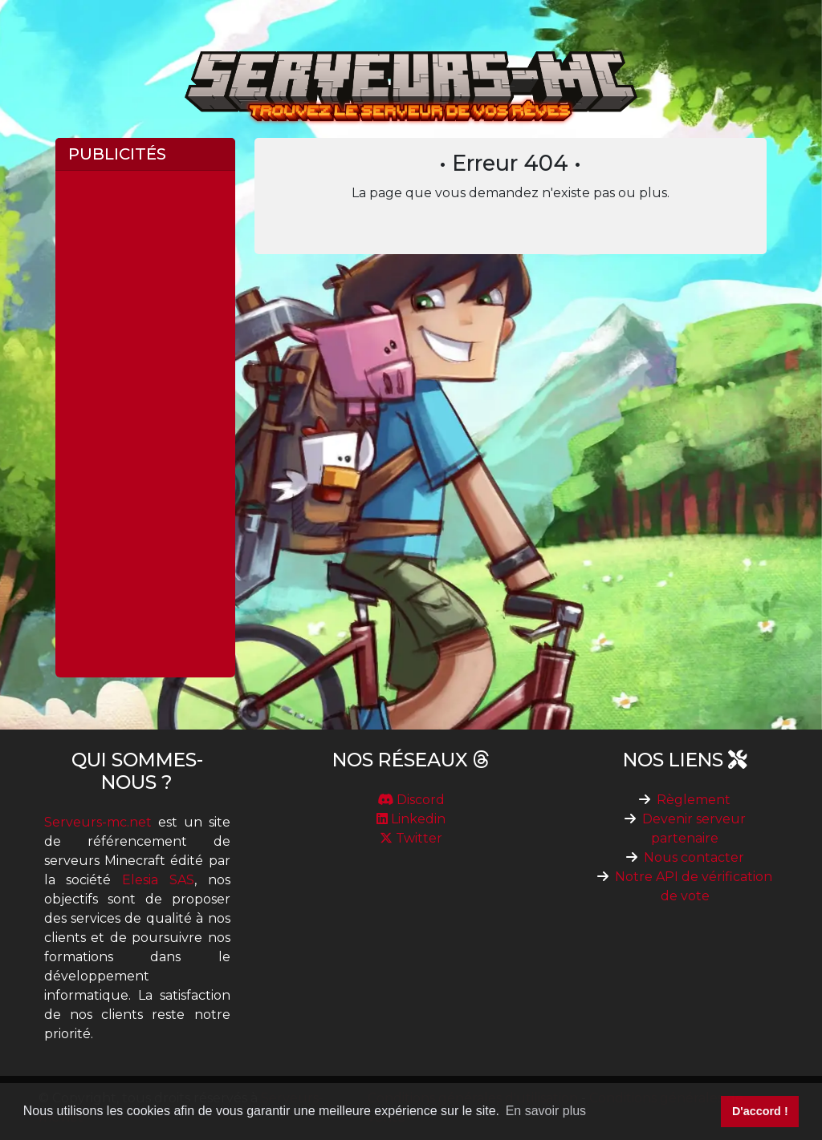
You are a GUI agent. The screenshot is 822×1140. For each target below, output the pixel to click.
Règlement (693, 799)
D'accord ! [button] (760, 1111)
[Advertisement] (145, 424)
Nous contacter (694, 857)
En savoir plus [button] (546, 1111)
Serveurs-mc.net (98, 822)
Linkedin (411, 819)
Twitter (411, 838)
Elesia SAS (158, 879)
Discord (411, 799)
